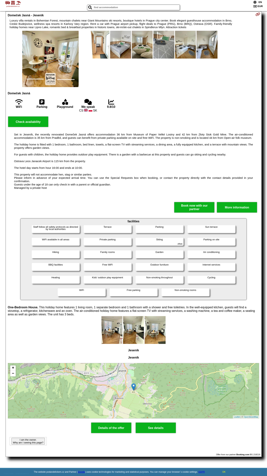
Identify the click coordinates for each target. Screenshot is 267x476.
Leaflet (237, 417)
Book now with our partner (194, 207)
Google (81, 472)
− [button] (13, 374)
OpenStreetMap (251, 417)
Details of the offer (111, 427)
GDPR (201, 472)
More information (237, 207)
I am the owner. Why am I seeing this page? (28, 441)
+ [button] (13, 368)
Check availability (28, 121)
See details (156, 427)
